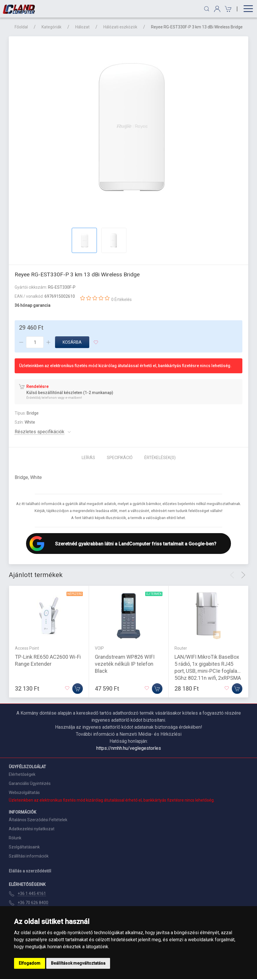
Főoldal (21, 27)
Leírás (88, 457)
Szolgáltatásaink (24, 847)
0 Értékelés (121, 299)
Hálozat (82, 27)
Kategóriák (51, 27)
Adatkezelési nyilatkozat (31, 828)
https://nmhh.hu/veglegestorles (128, 748)
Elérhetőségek (22, 774)
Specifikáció (120, 457)
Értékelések (160, 457)
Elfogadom (29, 963)
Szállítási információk (29, 856)
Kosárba (72, 342)
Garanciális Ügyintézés (30, 783)
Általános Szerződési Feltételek (38, 819)
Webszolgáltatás (24, 792)
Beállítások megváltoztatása (78, 963)
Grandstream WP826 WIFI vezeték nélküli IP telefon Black (125, 664)
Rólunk (15, 838)
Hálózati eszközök (120, 27)
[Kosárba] (77, 688)
